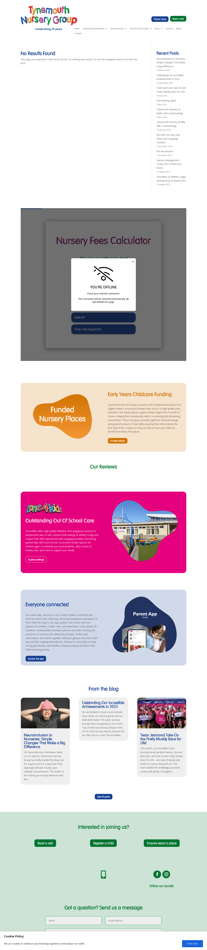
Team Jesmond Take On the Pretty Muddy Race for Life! (160, 635)
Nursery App (131, 888)
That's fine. (192, 943)
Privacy (164, 896)
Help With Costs (29, 919)
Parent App (26, 915)
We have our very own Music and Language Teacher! (168, 138)
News (178, 28)
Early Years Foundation (33, 892)
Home (77, 28)
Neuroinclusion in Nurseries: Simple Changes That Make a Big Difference (171, 62)
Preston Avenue (64, 888)
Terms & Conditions (170, 900)
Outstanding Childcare (93, 28)
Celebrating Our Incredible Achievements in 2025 (103, 600)
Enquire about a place (161, 739)
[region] (103, 940)
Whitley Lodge (63, 904)
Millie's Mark (27, 908)
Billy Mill (60, 892)
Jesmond (60, 900)
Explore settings (36, 455)
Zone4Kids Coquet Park (103, 888)
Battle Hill (61, 896)
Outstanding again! (166, 100)
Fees (157, 28)
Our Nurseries (117, 28)
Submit (154, 855)
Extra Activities (28, 911)
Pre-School (26, 896)
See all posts (103, 692)
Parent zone (160, 19)
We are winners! (165, 151)
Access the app (36, 554)
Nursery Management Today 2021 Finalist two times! (169, 164)
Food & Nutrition (29, 904)
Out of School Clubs (139, 28)
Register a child (103, 739)
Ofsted (24, 900)
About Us (25, 888)
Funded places (117, 336)
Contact (78, 33)
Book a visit (178, 18)
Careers (169, 28)
